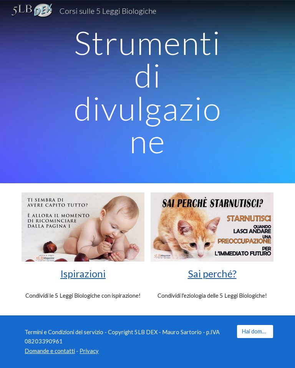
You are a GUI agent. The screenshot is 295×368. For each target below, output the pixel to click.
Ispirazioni (83, 273)
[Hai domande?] (255, 331)
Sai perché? (212, 273)
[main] (147, 91)
